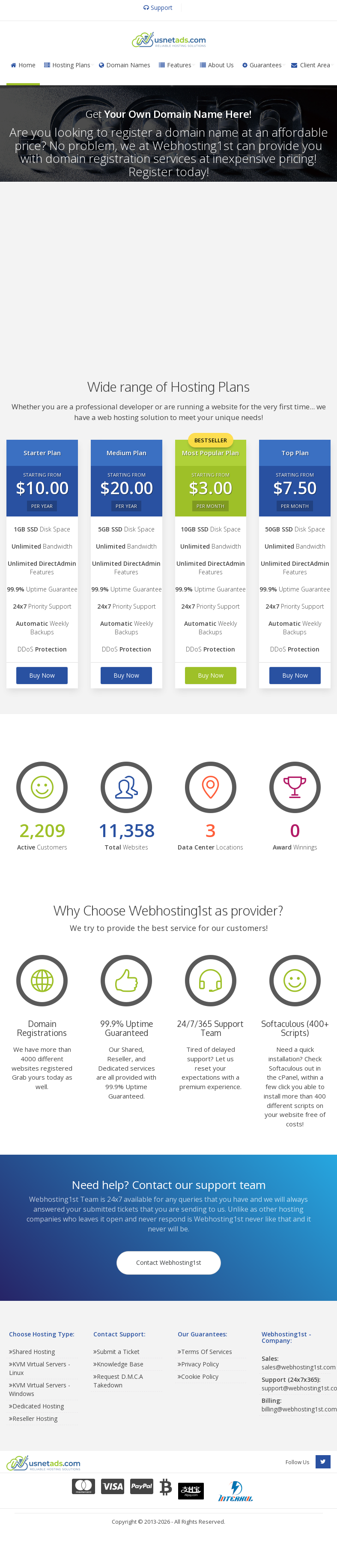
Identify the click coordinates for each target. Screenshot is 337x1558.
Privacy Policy (198, 1366)
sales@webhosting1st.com (299, 1365)
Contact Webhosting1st (168, 1264)
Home (23, 65)
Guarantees (262, 65)
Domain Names (124, 65)
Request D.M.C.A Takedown (118, 1383)
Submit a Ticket (116, 1354)
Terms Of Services (205, 1354)
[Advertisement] (164, 268)
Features (175, 65)
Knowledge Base (118, 1366)
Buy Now (42, 675)
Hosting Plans (67, 65)
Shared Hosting (32, 1354)
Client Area (310, 65)
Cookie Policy (198, 1379)
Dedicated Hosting (36, 1408)
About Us (217, 65)
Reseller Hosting (33, 1421)
